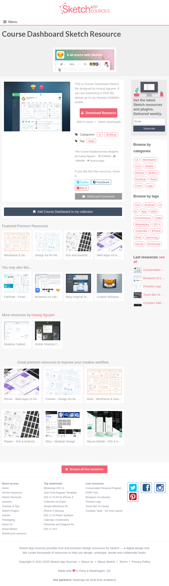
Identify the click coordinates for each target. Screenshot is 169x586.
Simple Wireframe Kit (56, 506)
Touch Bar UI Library (97, 506)
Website (80, 160)
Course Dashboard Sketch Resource (61, 33)
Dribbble (106, 156)
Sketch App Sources (63, 561)
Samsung (151, 237)
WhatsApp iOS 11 (54, 488)
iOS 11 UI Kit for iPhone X (58, 497)
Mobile (149, 166)
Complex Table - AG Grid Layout (104, 510)
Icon (138, 166)
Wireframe (149, 159)
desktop (111, 134)
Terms (123, 561)
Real (153, 179)
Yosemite (141, 231)
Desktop (140, 179)
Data (158, 218)
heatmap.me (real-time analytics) (94, 579)
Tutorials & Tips (11, 506)
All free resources (12, 492)
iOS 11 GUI (50, 528)
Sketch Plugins (10, 510)
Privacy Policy (141, 561)
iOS (137, 205)
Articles (6, 515)
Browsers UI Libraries (98, 497)
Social (139, 244)
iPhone (156, 231)
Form (138, 185)
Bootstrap (154, 244)
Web (154, 211)
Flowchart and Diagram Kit (59, 524)
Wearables (142, 224)
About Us (7, 524)
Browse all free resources (84, 469)
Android (149, 205)
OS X (157, 224)
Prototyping (8, 519)
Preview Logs (152, 286)
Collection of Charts (55, 501)
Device (139, 172)
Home (5, 488)
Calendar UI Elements (56, 519)
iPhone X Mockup (54, 510)
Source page (97, 160)
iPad (138, 237)
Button (152, 172)
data (91, 141)
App (144, 211)
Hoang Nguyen (86, 156)
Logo (149, 185)
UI (136, 159)
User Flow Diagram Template (60, 492)
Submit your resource (14, 533)
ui (100, 134)
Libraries (7, 501)
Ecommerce (143, 218)
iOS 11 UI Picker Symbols (58, 515)
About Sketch (9, 528)
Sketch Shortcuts (11, 497)
